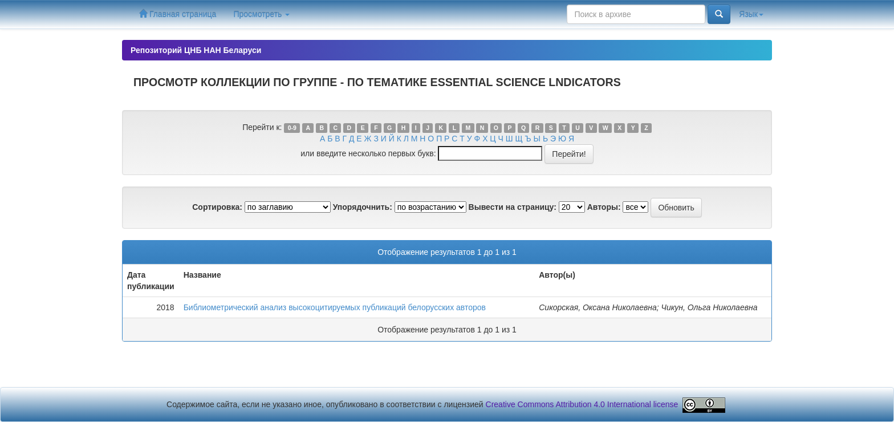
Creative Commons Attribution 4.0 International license (582, 404)
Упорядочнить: (362, 207)
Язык (751, 14)
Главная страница (177, 14)
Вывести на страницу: (512, 207)
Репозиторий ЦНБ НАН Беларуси (196, 50)
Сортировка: (217, 207)
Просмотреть (261, 14)
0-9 (292, 127)
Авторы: (604, 207)
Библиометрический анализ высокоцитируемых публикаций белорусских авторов (335, 307)
